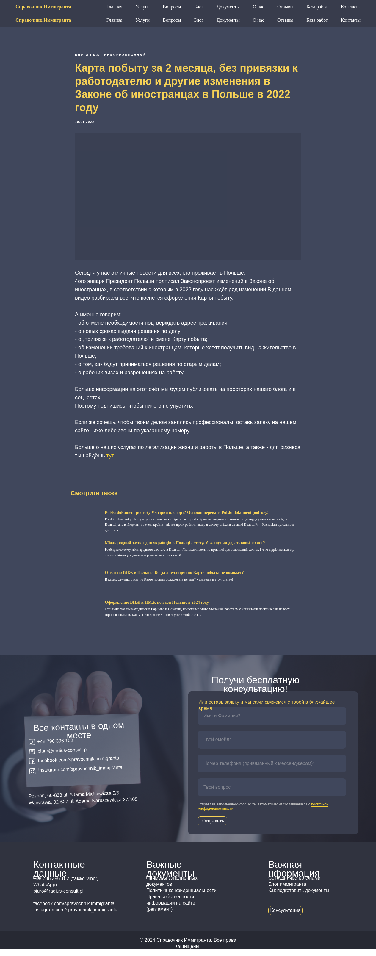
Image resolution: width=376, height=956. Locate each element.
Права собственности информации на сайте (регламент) (170, 910)
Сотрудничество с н (290, 884)
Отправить (213, 827)
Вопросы (172, 20)
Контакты (351, 20)
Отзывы (285, 20)
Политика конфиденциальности (181, 897)
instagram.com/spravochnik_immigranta (80, 776)
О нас (258, 20)
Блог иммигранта (287, 891)
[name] (272, 723)
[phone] (272, 770)
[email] (272, 746)
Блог (198, 20)
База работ (317, 20)
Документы (228, 20)
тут (110, 459)
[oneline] (272, 794)
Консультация (342, 6)
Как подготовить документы (298, 897)
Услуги (142, 20)
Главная (114, 20)
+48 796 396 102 (212, 6)
